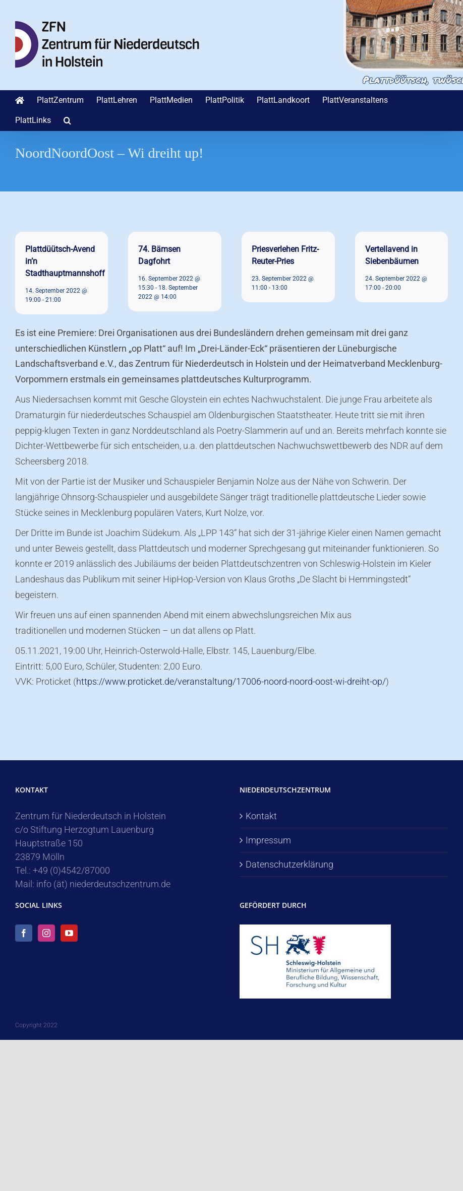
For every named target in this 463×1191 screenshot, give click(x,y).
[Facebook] (23, 933)
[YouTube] (69, 933)
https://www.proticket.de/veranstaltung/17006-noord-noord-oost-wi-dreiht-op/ (231, 681)
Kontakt (261, 816)
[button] (67, 120)
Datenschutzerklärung (289, 864)
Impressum (268, 840)
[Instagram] (46, 933)
